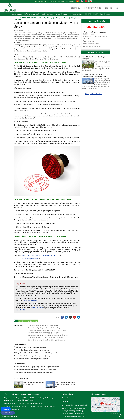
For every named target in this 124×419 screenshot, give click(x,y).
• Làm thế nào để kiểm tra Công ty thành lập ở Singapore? (45, 337)
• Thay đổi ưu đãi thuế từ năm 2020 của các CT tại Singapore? (47, 330)
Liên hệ (108, 8)
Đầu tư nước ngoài (33, 14)
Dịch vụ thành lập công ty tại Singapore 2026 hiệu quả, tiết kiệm (55, 36)
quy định (21, 321)
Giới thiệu (75, 8)
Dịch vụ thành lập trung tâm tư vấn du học (73, 408)
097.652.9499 (70, 1)
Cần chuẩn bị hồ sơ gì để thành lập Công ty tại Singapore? (36, 369)
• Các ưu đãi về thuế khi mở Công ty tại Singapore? (43, 333)
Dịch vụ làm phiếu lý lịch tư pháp (72, 411)
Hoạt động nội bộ (92, 8)
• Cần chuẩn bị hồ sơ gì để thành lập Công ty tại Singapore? (46, 340)
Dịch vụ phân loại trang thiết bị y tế (73, 413)
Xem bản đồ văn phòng (92, 46)
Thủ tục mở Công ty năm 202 (29, 259)
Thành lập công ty (31, 321)
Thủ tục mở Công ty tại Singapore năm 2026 (31, 347)
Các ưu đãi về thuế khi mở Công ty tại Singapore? (33, 350)
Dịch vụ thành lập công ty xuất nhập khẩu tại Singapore (35, 356)
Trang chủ (17, 18)
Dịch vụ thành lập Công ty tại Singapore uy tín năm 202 (41, 255)
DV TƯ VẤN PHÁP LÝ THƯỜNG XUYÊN (69, 14)
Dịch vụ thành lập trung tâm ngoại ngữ (74, 405)
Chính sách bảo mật (68, 398)
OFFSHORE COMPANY (92, 14)
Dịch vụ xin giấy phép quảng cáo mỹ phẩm (73, 416)
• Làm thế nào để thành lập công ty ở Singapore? (42, 325)
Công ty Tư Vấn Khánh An (93, 94)
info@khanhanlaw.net (40, 1)
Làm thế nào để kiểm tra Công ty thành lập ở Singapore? (33, 38)
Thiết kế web (113, 413)
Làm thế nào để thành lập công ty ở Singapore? (30, 33)
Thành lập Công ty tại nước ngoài (51, 18)
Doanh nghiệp (18, 14)
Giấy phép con (48, 14)
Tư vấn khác (106, 14)
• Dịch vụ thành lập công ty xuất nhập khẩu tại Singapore (45, 328)
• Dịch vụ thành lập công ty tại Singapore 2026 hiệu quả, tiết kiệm (48, 335)
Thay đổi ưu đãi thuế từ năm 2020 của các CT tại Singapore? (42, 35)
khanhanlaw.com (37, 308)
